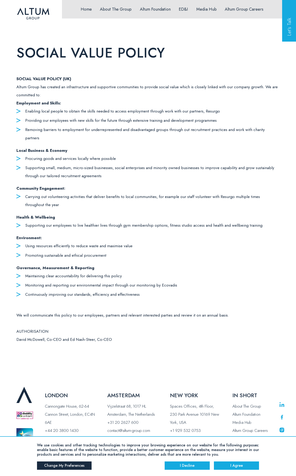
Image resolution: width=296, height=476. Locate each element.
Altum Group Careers (244, 9)
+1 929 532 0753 (185, 430)
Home (86, 9)
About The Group (116, 9)
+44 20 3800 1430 (62, 430)
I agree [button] (236, 465)
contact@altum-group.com (128, 430)
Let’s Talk (289, 27)
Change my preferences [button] (64, 465)
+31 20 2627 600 (123, 422)
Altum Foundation (155, 9)
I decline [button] (187, 465)
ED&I (183, 9)
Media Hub (206, 9)
